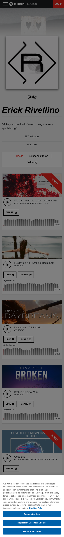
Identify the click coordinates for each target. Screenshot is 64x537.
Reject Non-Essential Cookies (31, 523)
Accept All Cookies (32, 531)
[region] (32, 506)
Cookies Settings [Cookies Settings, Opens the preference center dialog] (32, 514)
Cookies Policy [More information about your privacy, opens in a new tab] (36, 508)
